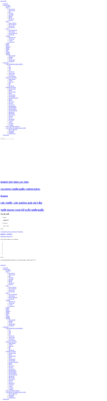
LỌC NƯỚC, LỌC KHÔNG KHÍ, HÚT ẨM (16, 128)
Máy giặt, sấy (12, 9)
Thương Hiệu (6, 5)
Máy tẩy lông (12, 27)
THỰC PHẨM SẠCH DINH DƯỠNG (14, 64)
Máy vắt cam (12, 104)
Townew (8, 51)
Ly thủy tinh (11, 39)
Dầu (10, 67)
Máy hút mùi (11, 113)
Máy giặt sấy (12, 119)
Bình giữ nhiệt (12, 55)
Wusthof (8, 53)
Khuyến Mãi (6, 135)
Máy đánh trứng (12, 106)
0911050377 (9, 234)
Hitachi (7, 48)
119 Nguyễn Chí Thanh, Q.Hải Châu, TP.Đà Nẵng (12, 231)
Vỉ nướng (11, 125)
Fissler (7, 44)
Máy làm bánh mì (12, 107)
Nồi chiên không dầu (13, 97)
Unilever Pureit (12, 133)
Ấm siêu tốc (11, 18)
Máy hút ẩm (11, 34)
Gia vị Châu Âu (12, 76)
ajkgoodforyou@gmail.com (7, 236)
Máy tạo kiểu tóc (12, 24)
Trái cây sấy (11, 71)
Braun (7, 21)
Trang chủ (5, 3)
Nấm (10, 68)
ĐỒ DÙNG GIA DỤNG (11, 77)
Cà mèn (10, 58)
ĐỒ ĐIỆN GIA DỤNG (11, 87)
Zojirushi (8, 54)
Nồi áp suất (11, 85)
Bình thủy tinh (12, 37)
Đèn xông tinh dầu (13, 30)
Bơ (9, 65)
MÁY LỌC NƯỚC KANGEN (12, 126)
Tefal (7, 50)
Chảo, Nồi (11, 82)
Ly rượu (10, 40)
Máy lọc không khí (13, 33)
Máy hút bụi (11, 112)
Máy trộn (11, 103)
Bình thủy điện (12, 91)
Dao (10, 83)
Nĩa (9, 84)
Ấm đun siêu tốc (12, 88)
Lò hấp (10, 122)
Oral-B (7, 45)
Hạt (9, 70)
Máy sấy (11, 117)
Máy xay (11, 16)
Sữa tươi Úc (11, 74)
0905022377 (3, 234)
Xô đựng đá (11, 61)
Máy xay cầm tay (12, 23)
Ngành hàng (6, 62)
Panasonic (8, 47)
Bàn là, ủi (11, 20)
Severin (7, 49)
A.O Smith (8, 6)
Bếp (10, 12)
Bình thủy (11, 57)
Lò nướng (11, 14)
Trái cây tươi (12, 73)
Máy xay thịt (11, 101)
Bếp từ (10, 90)
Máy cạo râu (11, 26)
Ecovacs (8, 43)
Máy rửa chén (12, 10)
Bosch (7, 7)
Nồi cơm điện (12, 60)
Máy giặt (11, 116)
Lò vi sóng (11, 13)
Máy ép (10, 17)
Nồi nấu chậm (12, 94)
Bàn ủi (10, 93)
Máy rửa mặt (12, 31)
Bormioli (8, 36)
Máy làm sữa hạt (12, 109)
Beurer (7, 28)
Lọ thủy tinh (11, 42)
